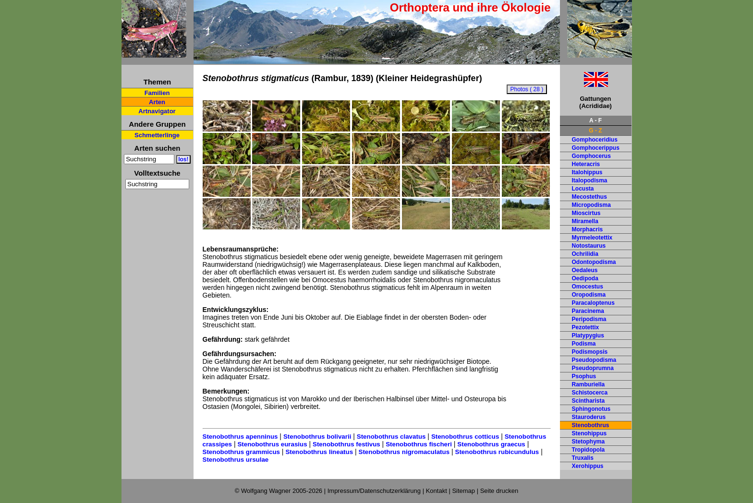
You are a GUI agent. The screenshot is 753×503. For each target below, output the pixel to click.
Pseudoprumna (593, 368)
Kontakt (436, 490)
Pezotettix (585, 327)
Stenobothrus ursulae (236, 459)
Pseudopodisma (594, 360)
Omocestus (587, 286)
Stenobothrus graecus (491, 444)
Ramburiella (588, 384)
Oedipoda (585, 278)
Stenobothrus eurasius (272, 444)
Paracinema (588, 311)
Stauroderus (589, 417)
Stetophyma (588, 441)
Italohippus (587, 172)
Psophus (584, 376)
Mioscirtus (586, 213)
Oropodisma (589, 294)
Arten (157, 102)
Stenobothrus (590, 425)
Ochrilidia (585, 254)
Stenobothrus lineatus (319, 451)
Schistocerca (590, 392)
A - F (595, 120)
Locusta (583, 188)
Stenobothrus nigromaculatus (404, 451)
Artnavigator (156, 111)
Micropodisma (591, 205)
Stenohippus (589, 433)
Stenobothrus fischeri (419, 444)
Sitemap (463, 490)
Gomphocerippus (595, 147)
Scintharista (588, 400)
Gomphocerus (591, 156)
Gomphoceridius (595, 139)
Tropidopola (588, 449)
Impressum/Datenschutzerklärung (374, 490)
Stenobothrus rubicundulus (497, 451)
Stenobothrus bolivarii (317, 436)
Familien (157, 92)
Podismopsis (590, 351)
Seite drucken (499, 490)
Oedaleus (585, 270)
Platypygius (588, 335)
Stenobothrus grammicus (241, 451)
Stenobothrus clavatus (391, 436)
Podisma (584, 343)
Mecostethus (589, 196)
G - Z (595, 130)
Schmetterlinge (157, 135)
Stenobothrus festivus (346, 444)
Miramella (585, 221)
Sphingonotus (591, 409)
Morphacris (587, 229)
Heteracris (586, 164)
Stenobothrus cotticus (465, 436)
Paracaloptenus (593, 302)
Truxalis (583, 458)
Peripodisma (589, 319)
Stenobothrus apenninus (240, 436)
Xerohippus (588, 466)
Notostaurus (589, 245)
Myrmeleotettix (592, 237)
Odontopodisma (594, 262)
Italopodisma (589, 180)
